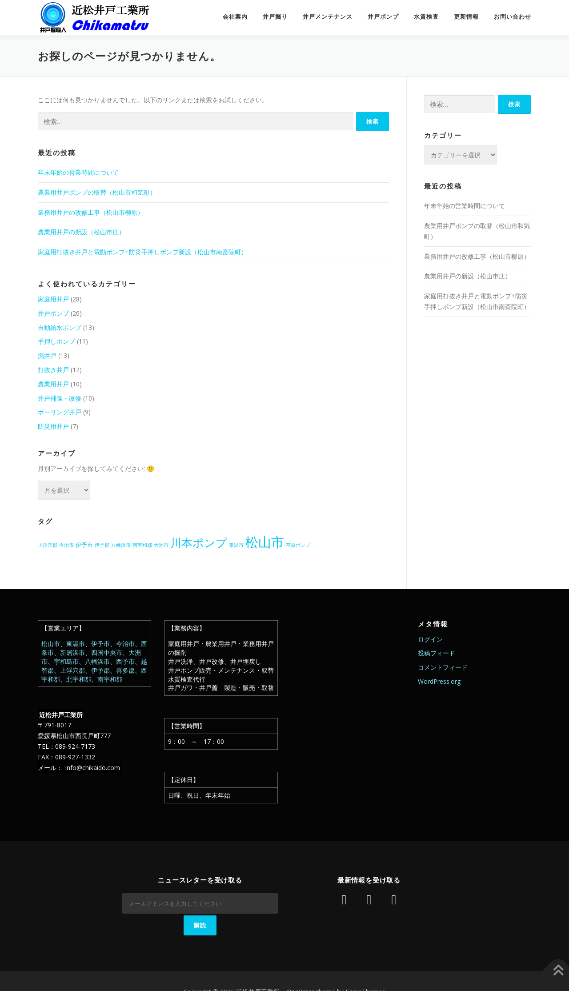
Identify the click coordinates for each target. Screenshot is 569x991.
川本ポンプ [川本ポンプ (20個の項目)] (198, 542)
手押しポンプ (56, 341)
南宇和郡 (109, 679)
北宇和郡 (78, 679)
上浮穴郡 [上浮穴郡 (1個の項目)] (47, 545)
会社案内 (235, 16)
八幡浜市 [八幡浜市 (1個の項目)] (121, 545)
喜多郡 (125, 670)
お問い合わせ (512, 16)
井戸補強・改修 (59, 398)
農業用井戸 (53, 384)
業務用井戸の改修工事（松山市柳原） (91, 212)
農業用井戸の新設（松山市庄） (81, 232)
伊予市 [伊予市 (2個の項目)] (84, 545)
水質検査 (426, 16)
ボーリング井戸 (59, 412)
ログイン (430, 639)
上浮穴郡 (72, 670)
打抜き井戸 (53, 369)
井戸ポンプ (383, 16)
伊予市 (100, 643)
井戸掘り (275, 16)
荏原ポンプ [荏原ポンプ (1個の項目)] (298, 545)
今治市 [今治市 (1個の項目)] (66, 545)
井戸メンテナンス (328, 16)
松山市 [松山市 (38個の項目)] (264, 542)
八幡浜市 (97, 661)
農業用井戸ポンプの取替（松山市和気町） (97, 192)
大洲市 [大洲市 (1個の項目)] (161, 545)
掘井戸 (47, 355)
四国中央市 (106, 652)
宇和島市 (66, 661)
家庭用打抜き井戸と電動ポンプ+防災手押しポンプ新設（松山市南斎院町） (142, 252)
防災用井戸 (53, 426)
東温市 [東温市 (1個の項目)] (236, 545)
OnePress (301, 970)
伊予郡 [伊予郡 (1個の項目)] (102, 545)
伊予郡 (100, 670)
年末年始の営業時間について (78, 172)
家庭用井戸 (53, 299)
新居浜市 (72, 652)
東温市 (75, 643)
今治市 (125, 643)
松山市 (50, 643)
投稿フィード (436, 653)
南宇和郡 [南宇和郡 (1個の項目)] (142, 545)
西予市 (125, 661)
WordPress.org (439, 681)
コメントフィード (443, 667)
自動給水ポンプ (59, 327)
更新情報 (466, 16)
